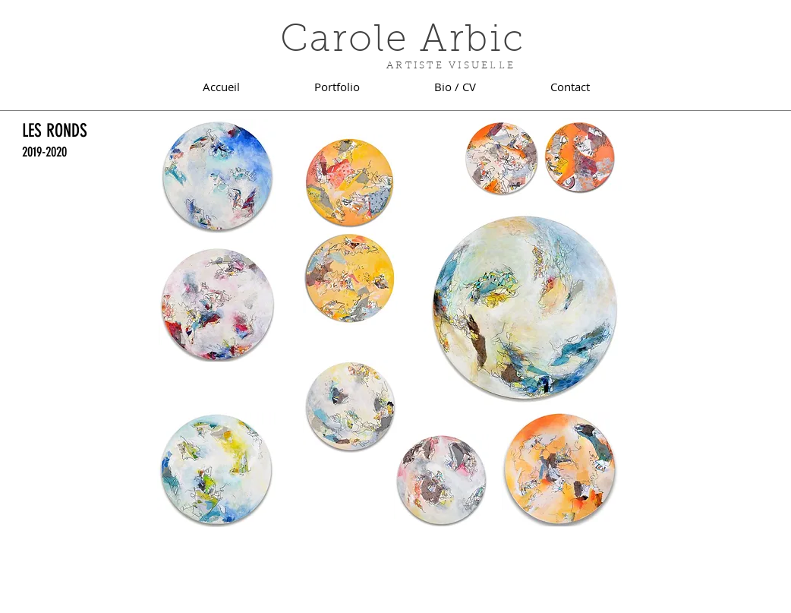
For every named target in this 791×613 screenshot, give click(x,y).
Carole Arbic (402, 42)
